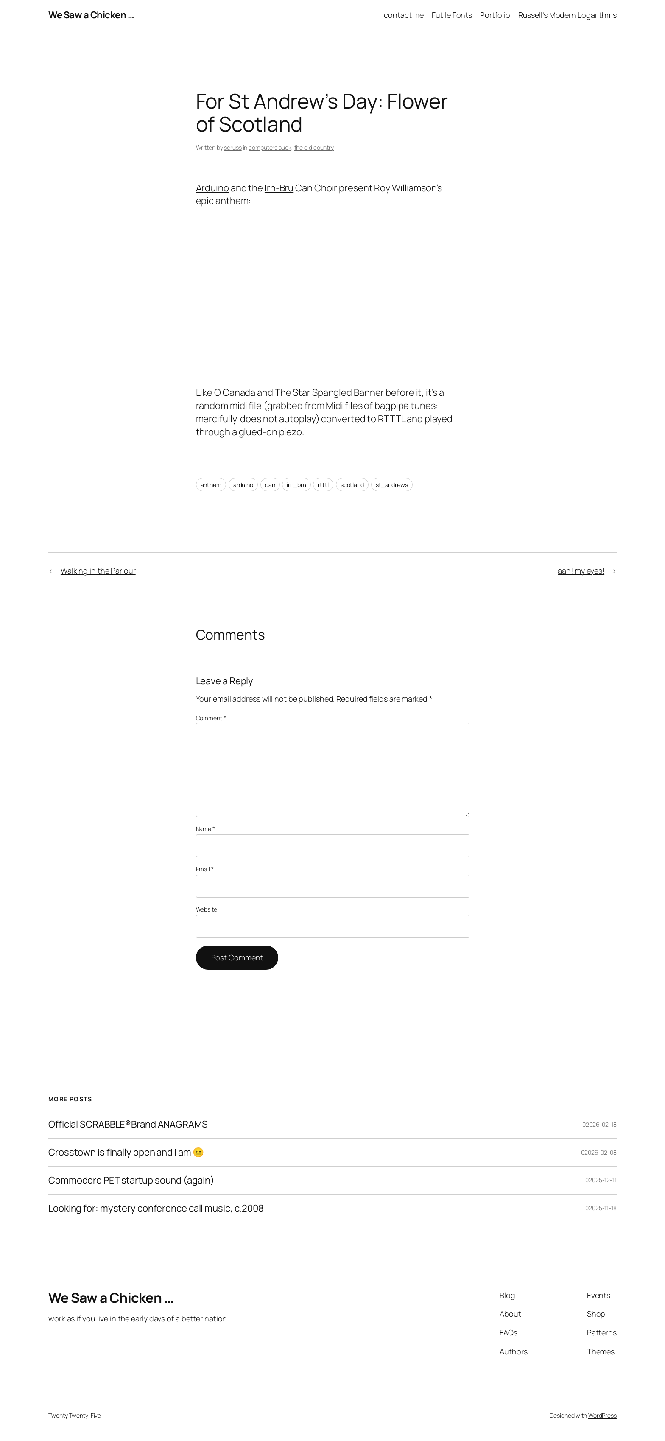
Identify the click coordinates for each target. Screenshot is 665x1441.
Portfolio (495, 15)
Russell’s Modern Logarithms (567, 15)
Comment (211, 718)
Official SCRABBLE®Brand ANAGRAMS (128, 1124)
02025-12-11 (601, 1180)
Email (205, 869)
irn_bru (296, 485)
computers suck (270, 147)
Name (205, 829)
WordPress (602, 1415)
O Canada (234, 392)
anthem (211, 485)
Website (206, 909)
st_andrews (392, 485)
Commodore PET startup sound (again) (131, 1180)
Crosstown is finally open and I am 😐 (126, 1152)
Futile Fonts (452, 15)
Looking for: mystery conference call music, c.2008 (156, 1208)
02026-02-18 (599, 1124)
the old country (314, 147)
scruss (232, 147)
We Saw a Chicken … (91, 14)
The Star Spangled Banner (329, 392)
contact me (404, 15)
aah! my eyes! (581, 570)
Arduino (212, 188)
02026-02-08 (599, 1152)
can (270, 485)
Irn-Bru (279, 188)
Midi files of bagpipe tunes (380, 405)
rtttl (323, 485)
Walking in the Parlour (98, 570)
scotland (352, 485)
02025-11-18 (601, 1208)
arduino (243, 485)
